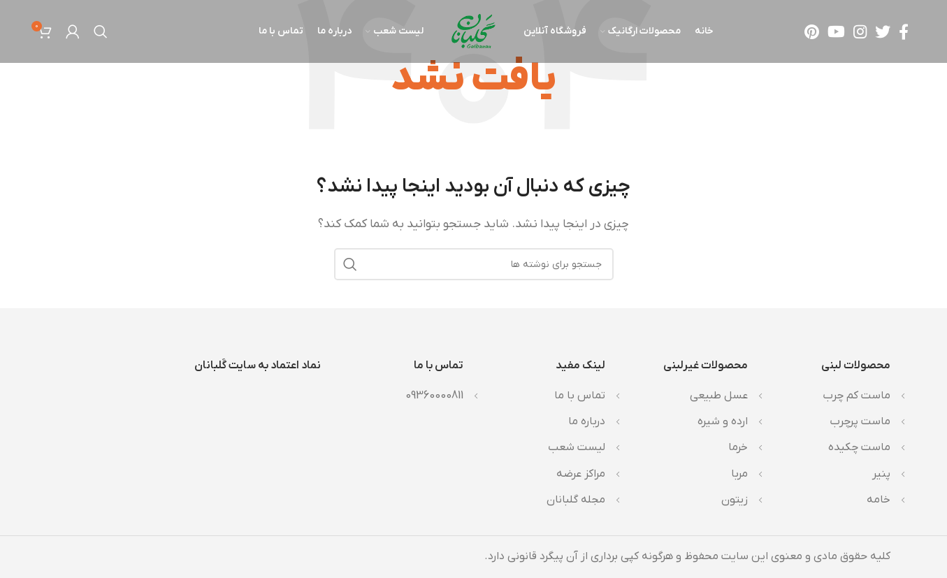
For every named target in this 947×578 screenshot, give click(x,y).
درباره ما (586, 421)
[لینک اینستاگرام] (860, 31)
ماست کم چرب (856, 396)
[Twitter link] (883, 31)
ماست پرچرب (860, 421)
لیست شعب (576, 447)
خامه (878, 500)
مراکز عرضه (580, 474)
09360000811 (434, 396)
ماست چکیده (859, 447)
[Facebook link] (904, 31)
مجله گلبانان (576, 500)
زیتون (734, 500)
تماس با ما (579, 396)
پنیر (881, 474)
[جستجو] (101, 31)
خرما (738, 447)
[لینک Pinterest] (811, 31)
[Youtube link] (836, 31)
